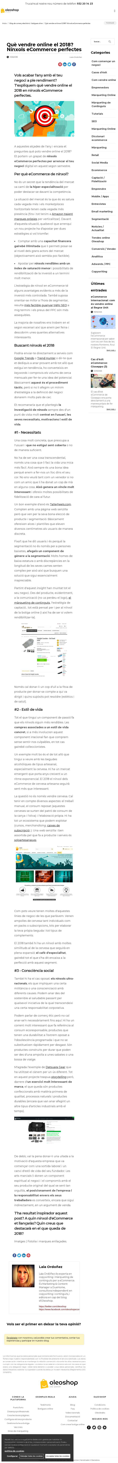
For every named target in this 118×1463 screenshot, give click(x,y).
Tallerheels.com (60, 504)
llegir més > (111, 350)
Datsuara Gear (55, 1067)
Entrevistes (99, 204)
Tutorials (97, 113)
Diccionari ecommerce (99, 138)
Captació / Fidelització (99, 179)
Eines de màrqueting (18, 1431)
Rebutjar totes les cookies (31, 1456)
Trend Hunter (46, 358)
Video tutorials (73, 1412)
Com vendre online (104, 80)
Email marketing (102, 211)
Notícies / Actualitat (98, 228)
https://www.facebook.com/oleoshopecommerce (57, 1309)
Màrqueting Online (104, 95)
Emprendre (99, 188)
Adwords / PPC (101, 264)
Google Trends (24, 358)
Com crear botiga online (73, 1424)
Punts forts (18, 1407)
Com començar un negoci (103, 63)
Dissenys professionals (18, 1411)
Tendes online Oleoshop (101, 239)
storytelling (58, 1077)
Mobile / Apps (100, 196)
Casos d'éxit (99, 72)
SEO (94, 121)
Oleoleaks (100, 1412)
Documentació (72, 1416)
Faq (73, 1408)
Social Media (100, 162)
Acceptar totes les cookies (57, 1456)
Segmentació (100, 219)
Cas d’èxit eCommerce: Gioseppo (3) (99, 363)
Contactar (73, 1420)
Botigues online (45, 1408)
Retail (95, 155)
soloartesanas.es (25, 840)
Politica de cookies (100, 1408)
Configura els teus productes (18, 1419)
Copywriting (99, 271)
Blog (72, 1405)
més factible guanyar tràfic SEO (45, 305)
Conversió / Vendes (104, 249)
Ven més (18, 1427)
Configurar (12, 1456)
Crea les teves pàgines (18, 1415)
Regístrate (12, 1337)
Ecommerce (99, 170)
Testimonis (45, 1405)
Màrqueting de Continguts (101, 104)
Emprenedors (100, 87)
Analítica (97, 256)
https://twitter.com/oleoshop (52, 1306)
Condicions (99, 1405)
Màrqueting (99, 147)
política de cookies (14, 1451)
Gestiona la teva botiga (18, 1423)
